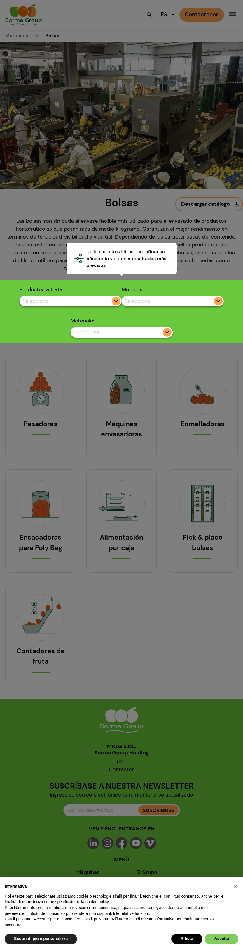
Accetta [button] (221, 938)
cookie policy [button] (97, 901)
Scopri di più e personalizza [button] (41, 938)
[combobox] (71, 301)
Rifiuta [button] (187, 938)
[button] (235, 886)
